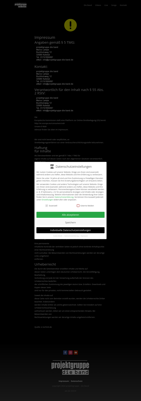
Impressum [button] (84, 234)
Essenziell (51, 204)
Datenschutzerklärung (64, 195)
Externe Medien (85, 204)
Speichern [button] (70, 220)
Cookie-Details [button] (58, 234)
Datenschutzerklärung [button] (71, 234)
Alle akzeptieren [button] (70, 213)
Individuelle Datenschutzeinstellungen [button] (70, 228)
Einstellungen (47, 198)
